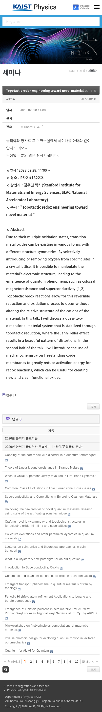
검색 (5, 669)
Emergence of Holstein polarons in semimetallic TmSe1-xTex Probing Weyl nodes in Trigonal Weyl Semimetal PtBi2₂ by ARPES (51, 611)
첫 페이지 (12, 661)
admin (10, 99)
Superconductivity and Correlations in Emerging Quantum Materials (51, 496)
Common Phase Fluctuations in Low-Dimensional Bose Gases (48, 488)
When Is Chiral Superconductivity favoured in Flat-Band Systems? (50, 476)
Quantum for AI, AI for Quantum (27, 650)
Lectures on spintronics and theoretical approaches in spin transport (45, 548)
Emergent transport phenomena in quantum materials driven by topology (48, 586)
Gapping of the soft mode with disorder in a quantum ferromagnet (50, 455)
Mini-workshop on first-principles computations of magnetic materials (46, 627)
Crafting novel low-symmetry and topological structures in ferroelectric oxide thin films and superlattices (45, 523)
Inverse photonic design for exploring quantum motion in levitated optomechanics (50, 640)
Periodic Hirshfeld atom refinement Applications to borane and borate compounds (48, 598)
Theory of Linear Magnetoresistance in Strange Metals (42, 467)
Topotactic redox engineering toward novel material (45, 90)
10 (76, 661)
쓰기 (93, 669)
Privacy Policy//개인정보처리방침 (26, 690)
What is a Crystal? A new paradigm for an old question (43, 559)
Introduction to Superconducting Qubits (32, 567)
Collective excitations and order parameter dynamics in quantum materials (49, 536)
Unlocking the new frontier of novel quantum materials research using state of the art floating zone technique (48, 511)
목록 (93, 406)
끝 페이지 (90, 661)
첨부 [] (12, 395)
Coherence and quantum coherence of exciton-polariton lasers (48, 575)
